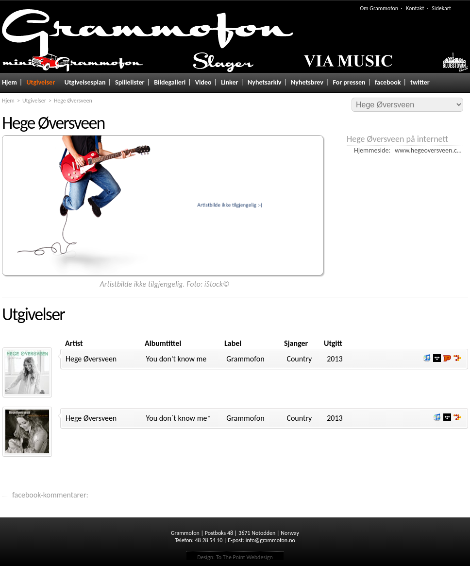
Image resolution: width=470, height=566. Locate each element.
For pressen (349, 82)
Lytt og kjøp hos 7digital (457, 358)
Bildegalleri (169, 82)
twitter (420, 82)
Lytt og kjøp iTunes (427, 358)
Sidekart (441, 8)
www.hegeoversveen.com (430, 150)
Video (203, 82)
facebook (388, 82)
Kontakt (415, 8)
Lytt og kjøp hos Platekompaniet (447, 358)
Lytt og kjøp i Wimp (437, 358)
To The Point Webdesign (244, 557)
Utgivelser (40, 82)
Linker (229, 82)
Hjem (9, 82)
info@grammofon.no (270, 540)
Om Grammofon (379, 8)
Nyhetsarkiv (264, 82)
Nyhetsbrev (307, 82)
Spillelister (130, 82)
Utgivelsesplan (85, 82)
